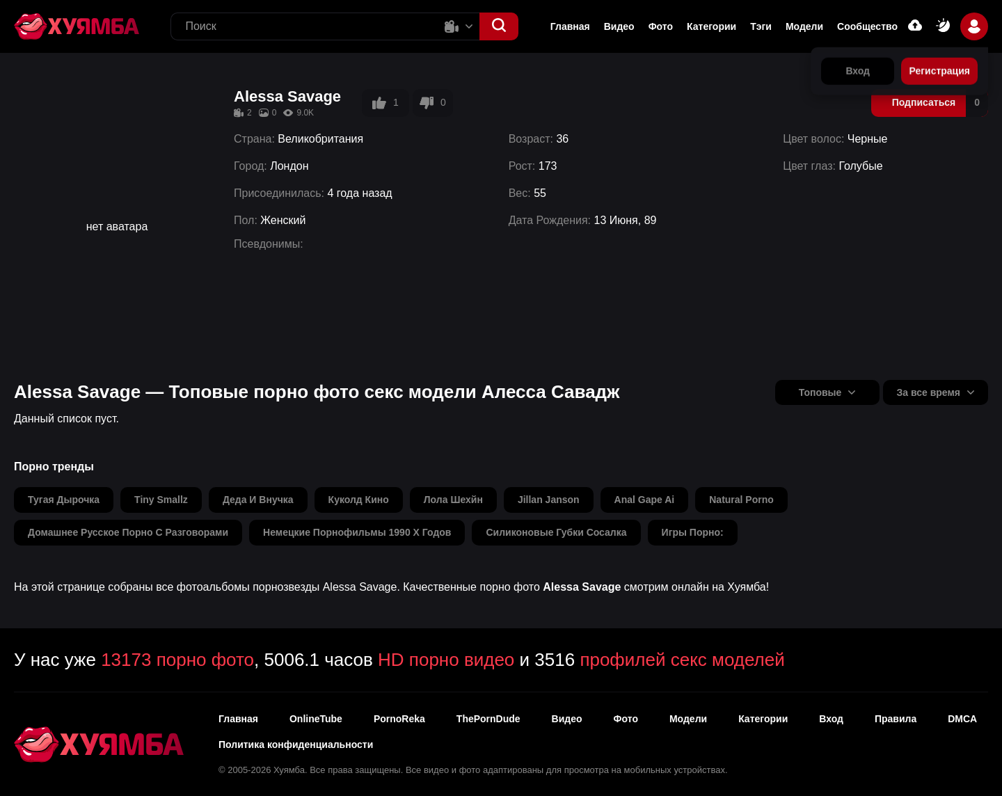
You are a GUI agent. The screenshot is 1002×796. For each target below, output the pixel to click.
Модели (804, 26)
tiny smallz (161, 499)
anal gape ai (644, 499)
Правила (895, 718)
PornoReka (399, 718)
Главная (570, 26)
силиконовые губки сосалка (556, 532)
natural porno (741, 499)
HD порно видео (446, 659)
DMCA (962, 718)
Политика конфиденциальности (295, 744)
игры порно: (693, 532)
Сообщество (867, 26)
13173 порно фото (177, 659)
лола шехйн (453, 499)
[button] (498, 26)
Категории (711, 26)
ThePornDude (488, 718)
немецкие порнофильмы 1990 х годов (357, 532)
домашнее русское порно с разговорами (128, 532)
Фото (626, 718)
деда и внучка (258, 499)
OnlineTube (315, 718)
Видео (619, 26)
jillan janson (549, 499)
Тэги (761, 26)
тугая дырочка (64, 499)
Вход (831, 718)
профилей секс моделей (682, 659)
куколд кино (358, 499)
